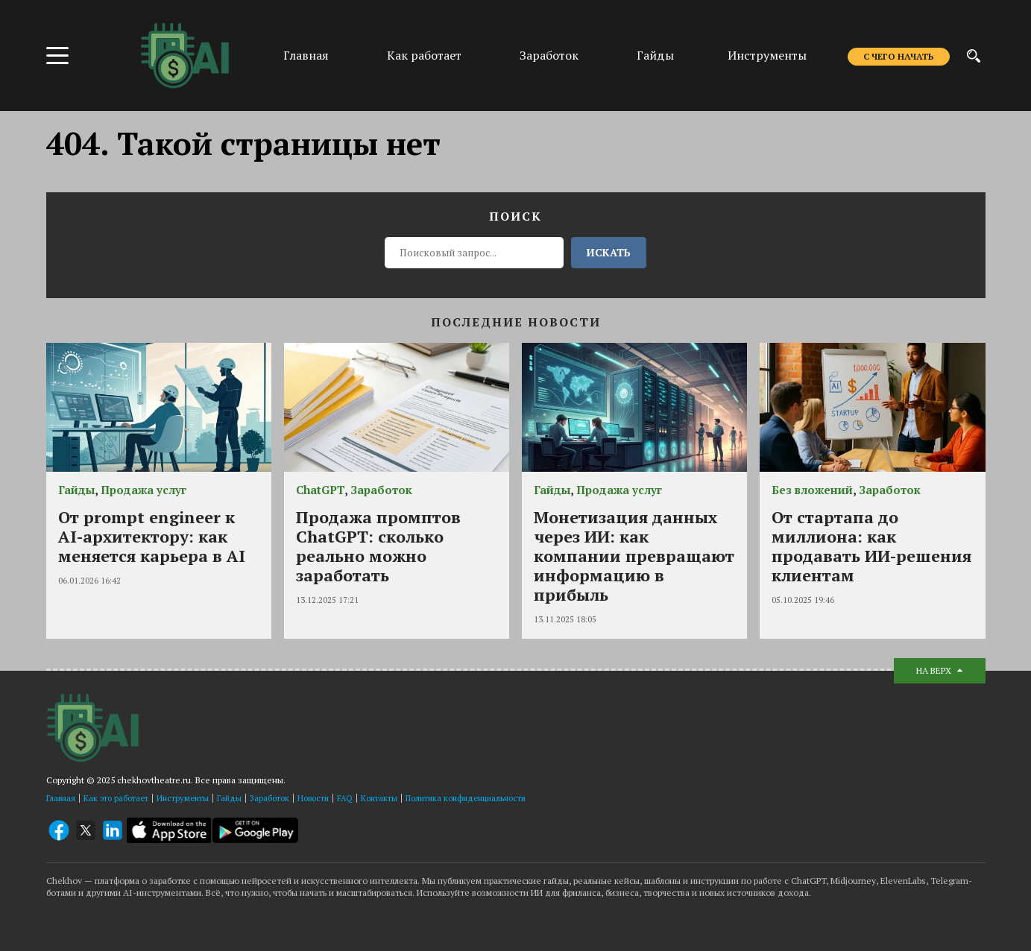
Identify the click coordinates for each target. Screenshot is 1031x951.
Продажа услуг (143, 489)
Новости (313, 798)
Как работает (424, 55)
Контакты (379, 798)
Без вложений (812, 489)
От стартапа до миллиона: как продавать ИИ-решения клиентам (871, 546)
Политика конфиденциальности (466, 798)
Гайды (655, 55)
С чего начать (898, 56)
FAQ (345, 798)
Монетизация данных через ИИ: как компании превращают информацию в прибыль (634, 555)
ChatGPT (320, 489)
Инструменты (767, 55)
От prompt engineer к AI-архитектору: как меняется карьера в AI (151, 536)
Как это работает (115, 798)
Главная (306, 55)
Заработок (549, 55)
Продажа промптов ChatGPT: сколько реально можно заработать (378, 546)
